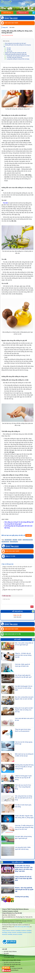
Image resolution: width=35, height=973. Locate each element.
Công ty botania (6, 930)
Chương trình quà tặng (22, 896)
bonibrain (23, 930)
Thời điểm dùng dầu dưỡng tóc (13, 57)
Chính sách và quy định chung (21, 926)
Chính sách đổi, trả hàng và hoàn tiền (13, 968)
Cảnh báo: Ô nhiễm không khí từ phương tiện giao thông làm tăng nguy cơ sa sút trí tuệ (24, 827)
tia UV (19, 539)
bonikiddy (10, 934)
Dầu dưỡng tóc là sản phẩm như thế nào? (15, 43)
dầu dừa (15, 539)
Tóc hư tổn (8, 51)
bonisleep (19, 932)
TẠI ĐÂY (28, 535)
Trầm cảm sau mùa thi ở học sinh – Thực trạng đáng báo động (23, 786)
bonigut (10, 932)
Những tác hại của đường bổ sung (12, 580)
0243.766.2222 (7, 12)
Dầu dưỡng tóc (14, 541)
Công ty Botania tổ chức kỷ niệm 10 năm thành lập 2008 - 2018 (23, 878)
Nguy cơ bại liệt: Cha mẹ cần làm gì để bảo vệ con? (17, 566)
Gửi (32, 606)
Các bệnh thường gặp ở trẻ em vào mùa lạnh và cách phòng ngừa (23, 688)
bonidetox (29, 930)
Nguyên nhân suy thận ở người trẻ (12, 589)
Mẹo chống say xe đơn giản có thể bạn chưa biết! (16, 582)
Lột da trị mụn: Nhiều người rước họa (13, 584)
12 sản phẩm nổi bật (9, 957)
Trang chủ (5, 27)
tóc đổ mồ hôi (5, 541)
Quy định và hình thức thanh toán (12, 962)
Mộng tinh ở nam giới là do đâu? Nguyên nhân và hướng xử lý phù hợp (24, 709)
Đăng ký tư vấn (22, 12)
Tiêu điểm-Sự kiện (17, 862)
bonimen (13, 930)
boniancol (15, 934)
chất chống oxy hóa (28, 539)
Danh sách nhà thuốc (9, 955)
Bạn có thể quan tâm (7, 564)
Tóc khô (7, 48)
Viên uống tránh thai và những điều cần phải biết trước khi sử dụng (23, 797)
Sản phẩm (6, 953)
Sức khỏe (12, 27)
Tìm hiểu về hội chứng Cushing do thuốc (14, 570)
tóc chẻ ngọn (8, 539)
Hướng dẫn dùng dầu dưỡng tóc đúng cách (15, 54)
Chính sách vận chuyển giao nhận (12, 964)
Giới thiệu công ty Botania (10, 951)
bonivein (14, 932)
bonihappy (4, 932)
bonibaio (29, 932)
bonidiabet (18, 930)
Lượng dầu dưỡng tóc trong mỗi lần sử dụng (16, 59)
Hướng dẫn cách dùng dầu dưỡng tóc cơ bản (16, 55)
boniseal (24, 932)
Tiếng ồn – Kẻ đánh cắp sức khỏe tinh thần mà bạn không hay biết (23, 655)
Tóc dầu (7, 49)
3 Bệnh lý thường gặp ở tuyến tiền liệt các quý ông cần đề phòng (23, 777)
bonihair (20, 934)
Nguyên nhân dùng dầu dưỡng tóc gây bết (15, 52)
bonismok (4, 934)
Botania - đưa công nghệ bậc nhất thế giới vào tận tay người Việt (24, 889)
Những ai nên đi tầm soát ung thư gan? (13, 568)
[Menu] (33, 12)
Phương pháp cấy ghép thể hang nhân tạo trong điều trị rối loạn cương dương (24, 766)
